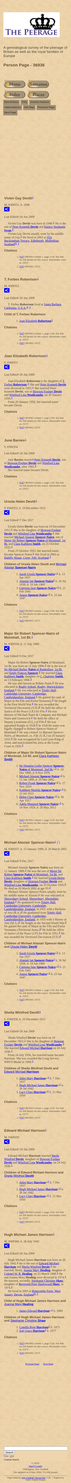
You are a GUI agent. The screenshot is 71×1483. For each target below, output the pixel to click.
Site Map (29, 107)
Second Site (40, 1478)
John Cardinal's (28, 1478)
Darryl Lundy (35, 1466)
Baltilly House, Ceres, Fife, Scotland (26, 557)
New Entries (11, 102)
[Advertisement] (35, 154)
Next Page (10, 112)
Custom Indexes (39, 102)
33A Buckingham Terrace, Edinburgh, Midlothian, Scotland (31, 241)
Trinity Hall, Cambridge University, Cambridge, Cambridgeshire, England (30, 694)
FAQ (24, 102)
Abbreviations (12, 107)
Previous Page (46, 107)
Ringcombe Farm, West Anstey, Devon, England (32, 1292)
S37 (22, 256)
